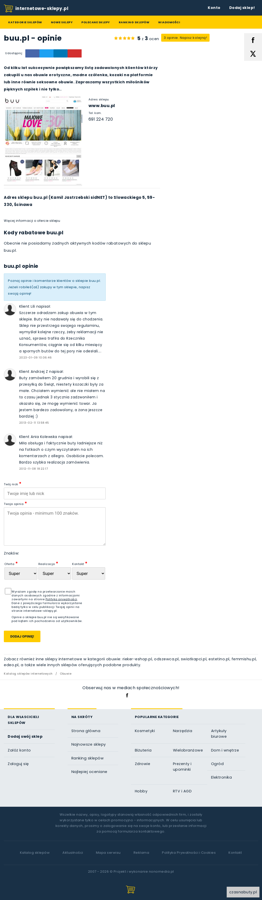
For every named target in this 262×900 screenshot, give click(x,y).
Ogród (217, 763)
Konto (214, 7)
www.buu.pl (102, 106)
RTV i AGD (182, 791)
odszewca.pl (166, 659)
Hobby (141, 791)
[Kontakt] (88, 573)
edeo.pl (11, 664)
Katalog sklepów (35, 852)
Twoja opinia (15, 503)
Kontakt (80, 563)
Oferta (11, 563)
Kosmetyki (145, 730)
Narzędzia (182, 730)
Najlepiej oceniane (89, 771)
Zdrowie (142, 763)
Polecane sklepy (95, 22)
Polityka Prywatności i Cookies (189, 852)
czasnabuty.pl (243, 892)
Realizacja (48, 563)
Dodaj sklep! (242, 7)
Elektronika (221, 777)
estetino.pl (219, 659)
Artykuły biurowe (219, 733)
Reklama (141, 852)
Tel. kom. (95, 113)
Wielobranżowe (188, 750)
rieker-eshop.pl (137, 659)
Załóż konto (19, 750)
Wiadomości (169, 22)
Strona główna (86, 730)
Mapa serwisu (108, 852)
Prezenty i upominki (182, 766)
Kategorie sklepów (25, 22)
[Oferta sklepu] (20, 573)
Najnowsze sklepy (88, 744)
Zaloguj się (18, 763)
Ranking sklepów (134, 22)
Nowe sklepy (62, 22)
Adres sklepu (99, 99)
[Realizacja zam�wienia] (54, 573)
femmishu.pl (244, 659)
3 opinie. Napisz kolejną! (185, 37)
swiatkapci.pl (194, 659)
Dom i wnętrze (225, 750)
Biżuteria (143, 750)
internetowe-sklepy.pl (36, 9)
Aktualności (72, 852)
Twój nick (13, 483)
